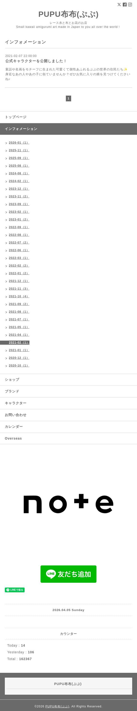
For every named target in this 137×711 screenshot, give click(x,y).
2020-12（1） (19, 358)
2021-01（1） (19, 350)
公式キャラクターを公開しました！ (36, 61)
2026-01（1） (19, 142)
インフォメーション (21, 129)
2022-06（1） (19, 250)
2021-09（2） (19, 304)
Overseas (13, 438)
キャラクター (16, 403)
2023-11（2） (19, 196)
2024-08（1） (19, 173)
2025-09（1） (19, 158)
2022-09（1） (19, 227)
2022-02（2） (19, 265)
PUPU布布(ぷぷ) (68, 14)
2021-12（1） (19, 281)
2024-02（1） (19, 181)
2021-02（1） (19, 342)
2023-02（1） (19, 212)
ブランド (12, 391)
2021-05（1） (19, 327)
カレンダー (14, 427)
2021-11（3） (19, 288)
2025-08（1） (19, 165)
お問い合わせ (16, 415)
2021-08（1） (19, 311)
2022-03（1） (19, 258)
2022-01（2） (19, 273)
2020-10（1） (19, 365)
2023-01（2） (19, 219)
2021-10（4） (19, 296)
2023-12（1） (19, 188)
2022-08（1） (19, 235)
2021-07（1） (19, 319)
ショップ (12, 379)
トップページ (16, 117)
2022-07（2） (19, 242)
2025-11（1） (19, 150)
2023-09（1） (19, 204)
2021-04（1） (19, 335)
